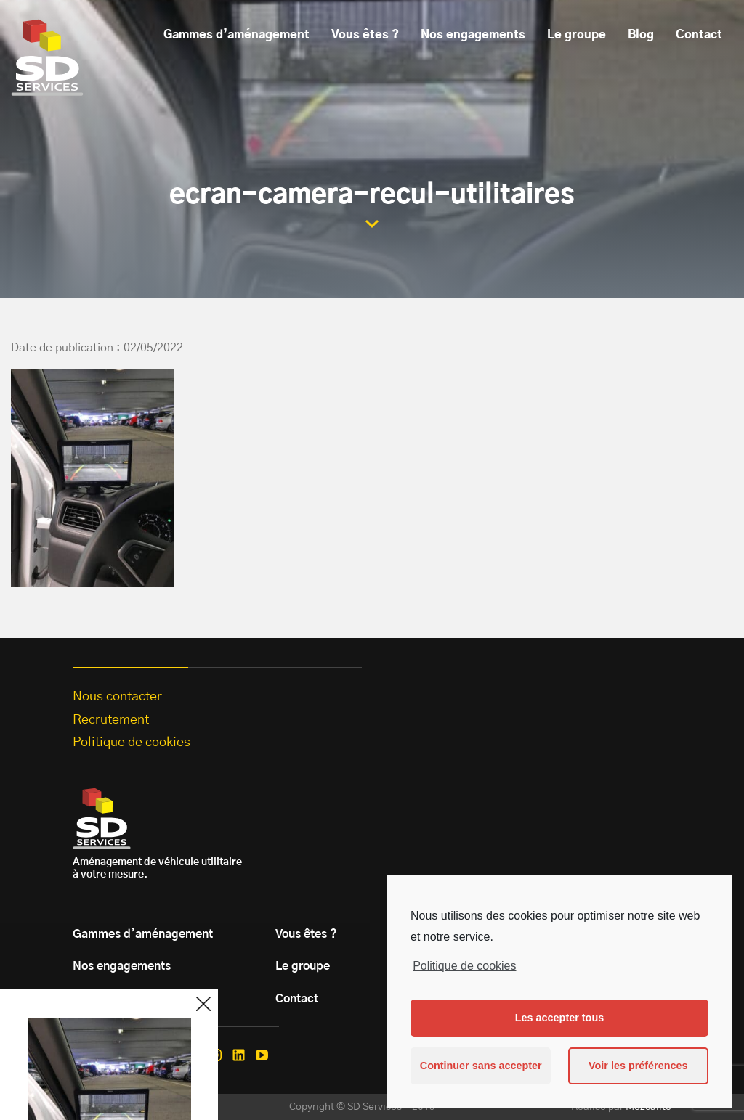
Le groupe (576, 35)
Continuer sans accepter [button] (481, 1065)
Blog (641, 35)
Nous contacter (117, 696)
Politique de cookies (464, 966)
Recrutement (111, 720)
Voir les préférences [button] (638, 1065)
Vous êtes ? (365, 35)
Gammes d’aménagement (236, 35)
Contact (699, 35)
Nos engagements (473, 35)
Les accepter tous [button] (559, 1017)
